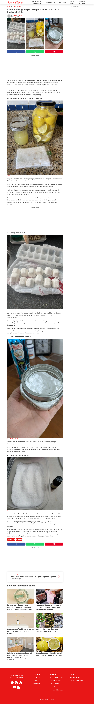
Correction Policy (55, 681)
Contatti (35, 681)
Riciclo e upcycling (82, 2)
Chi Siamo (36, 677)
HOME (8, 6)
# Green (19, 539)
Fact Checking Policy (56, 677)
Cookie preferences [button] (76, 681)
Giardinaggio (50, 2)
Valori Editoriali (54, 684)
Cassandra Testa (17, 15)
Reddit (8, 175)
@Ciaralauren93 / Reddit (12, 438)
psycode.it (36, 684)
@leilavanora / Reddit (12, 310)
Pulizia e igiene (72, 2)
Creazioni (62, 2)
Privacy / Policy (75, 677)
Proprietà (53, 687)
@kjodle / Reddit (11, 510)
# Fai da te (11, 539)
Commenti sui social (56, 690)
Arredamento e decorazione (37, 2)
